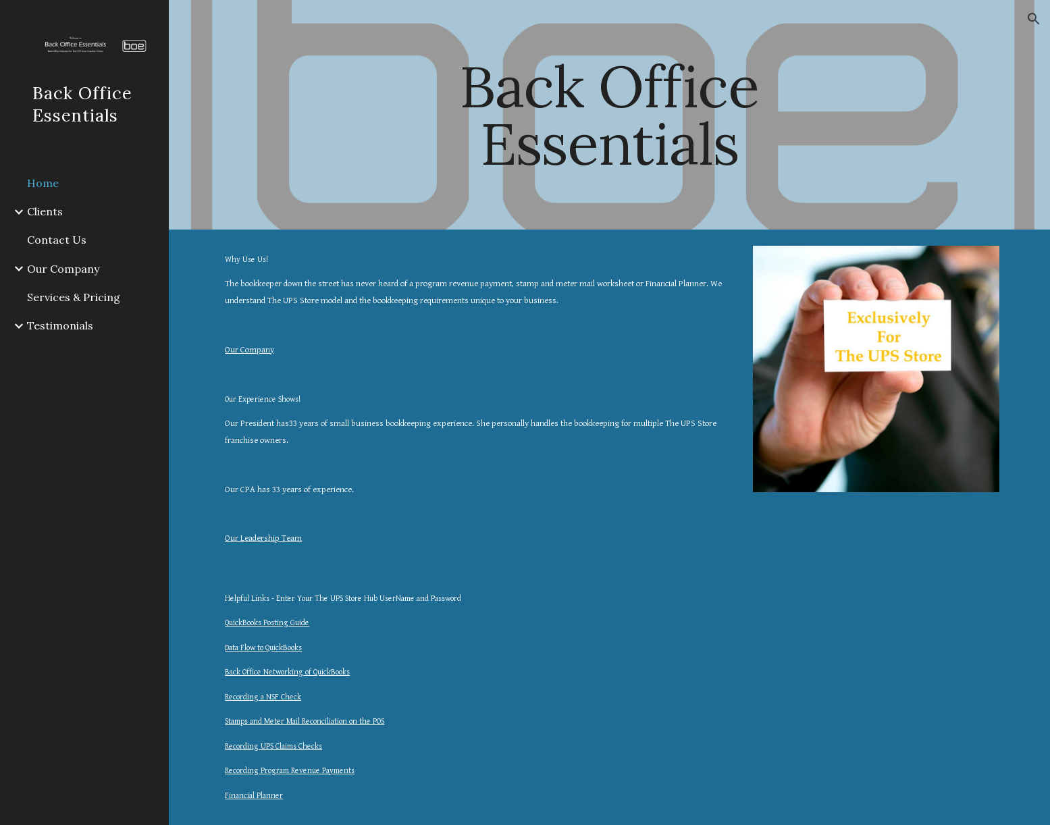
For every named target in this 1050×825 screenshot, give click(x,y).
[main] (609, 115)
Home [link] (43, 183)
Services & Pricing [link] (73, 297)
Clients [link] (45, 211)
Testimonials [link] (60, 325)
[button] (1034, 19)
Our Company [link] (63, 268)
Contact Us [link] (56, 239)
